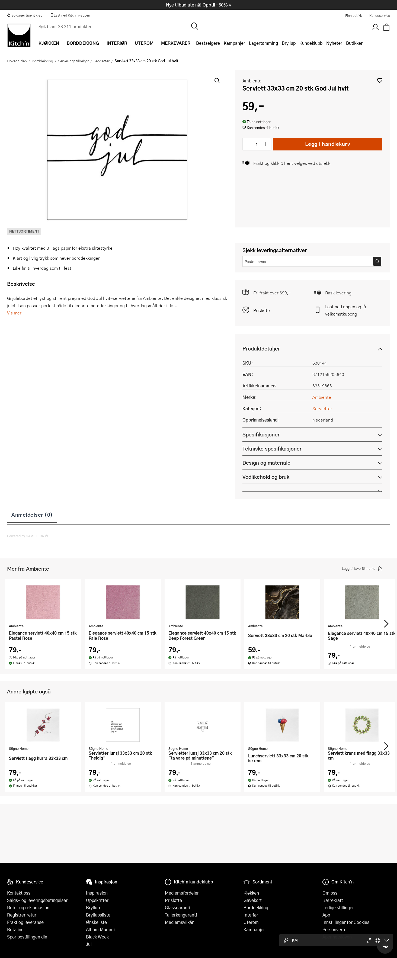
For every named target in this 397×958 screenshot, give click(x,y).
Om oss (329, 893)
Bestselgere (208, 43)
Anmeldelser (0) (32, 514)
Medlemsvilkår (179, 922)
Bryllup (289, 43)
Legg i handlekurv (327, 144)
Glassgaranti (177, 907)
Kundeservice (379, 15)
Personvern (333, 929)
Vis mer (14, 313)
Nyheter (334, 43)
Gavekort (253, 900)
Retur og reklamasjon (28, 907)
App (326, 915)
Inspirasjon (97, 893)
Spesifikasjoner (261, 434)
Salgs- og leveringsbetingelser (37, 900)
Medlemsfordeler (182, 893)
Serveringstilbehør (73, 61)
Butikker (354, 43)
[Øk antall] (266, 144)
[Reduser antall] (248, 144)
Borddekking (42, 61)
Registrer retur (21, 915)
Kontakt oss (18, 893)
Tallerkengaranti (181, 915)
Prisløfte (261, 310)
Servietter (102, 61)
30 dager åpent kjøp (24, 15)
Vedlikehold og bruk (265, 477)
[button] (379, 80)
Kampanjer (234, 43)
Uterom (251, 922)
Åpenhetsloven (337, 937)
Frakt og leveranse (25, 922)
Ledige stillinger (338, 907)
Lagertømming (263, 43)
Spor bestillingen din (27, 937)
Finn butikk (353, 15)
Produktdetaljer (261, 348)
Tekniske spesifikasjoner (272, 448)
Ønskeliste (96, 922)
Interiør (251, 915)
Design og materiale (266, 463)
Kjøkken (251, 893)
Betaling (15, 929)
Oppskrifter (97, 900)
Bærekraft (332, 900)
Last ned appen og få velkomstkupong (345, 310)
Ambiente (251, 81)
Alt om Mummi (100, 929)
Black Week (97, 937)
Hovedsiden (17, 61)
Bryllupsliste (98, 915)
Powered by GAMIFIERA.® (27, 535)
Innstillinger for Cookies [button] (345, 922)
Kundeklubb (310, 43)
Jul (89, 944)
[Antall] (257, 144)
